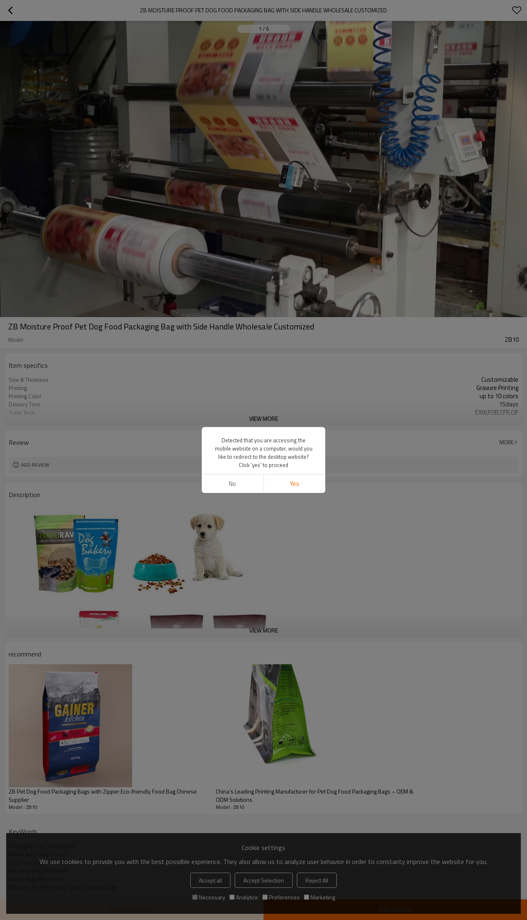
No (232, 483)
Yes (294, 483)
